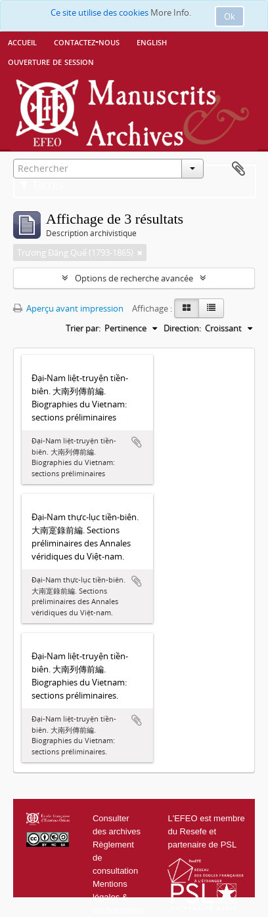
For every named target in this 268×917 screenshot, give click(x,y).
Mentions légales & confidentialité (119, 897)
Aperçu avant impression (68, 308)
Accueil (22, 41)
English (152, 41)
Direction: (182, 328)
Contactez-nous (87, 41)
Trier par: (83, 328)
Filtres (42, 185)
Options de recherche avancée (134, 278)
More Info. (170, 12)
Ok (229, 16)
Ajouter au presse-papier (136, 442)
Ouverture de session (51, 61)
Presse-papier (238, 169)
